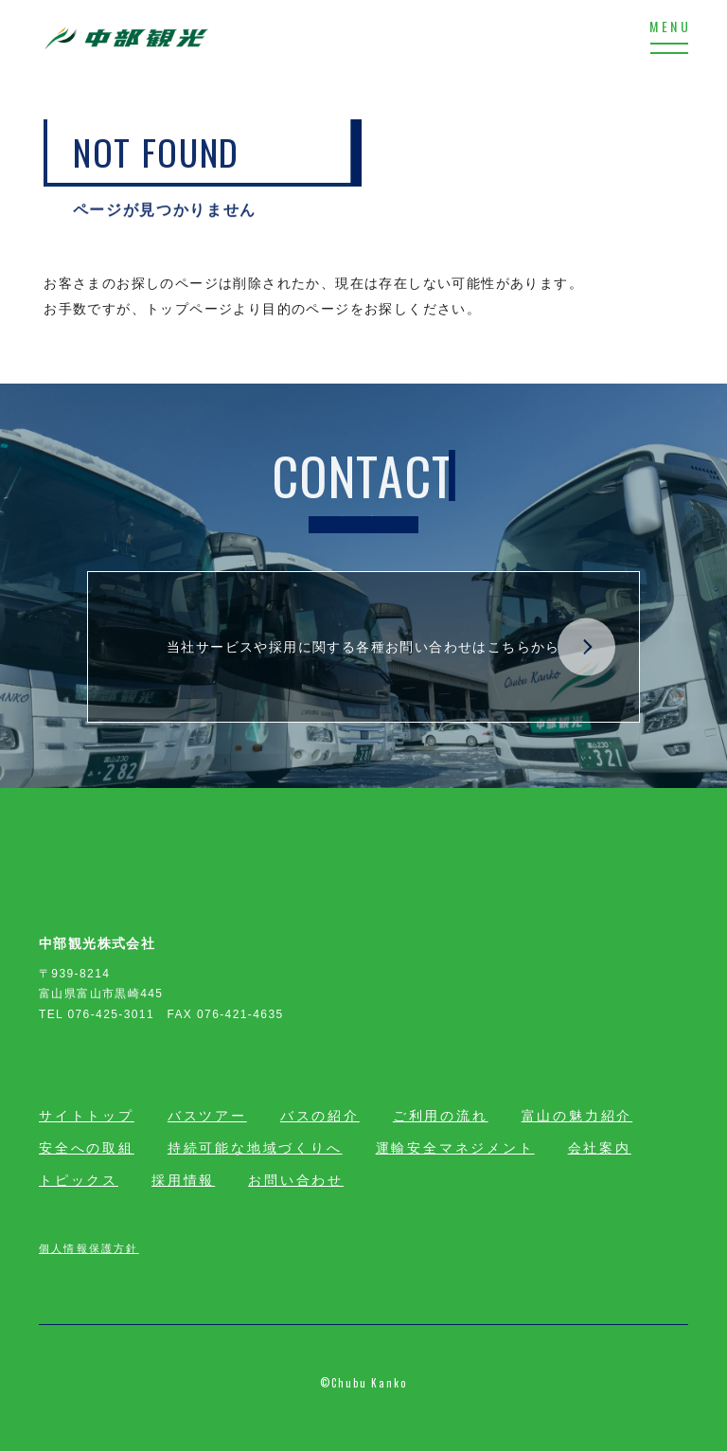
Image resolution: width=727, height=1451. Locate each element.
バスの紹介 (320, 1115)
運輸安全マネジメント (455, 1147)
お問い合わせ (296, 1180)
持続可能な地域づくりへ (255, 1147)
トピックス (78, 1180)
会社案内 (599, 1147)
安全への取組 (86, 1147)
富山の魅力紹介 (577, 1115)
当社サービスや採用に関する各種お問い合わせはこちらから (391, 647)
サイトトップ (86, 1115)
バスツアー (207, 1115)
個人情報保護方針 (89, 1247)
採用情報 (183, 1180)
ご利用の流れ (440, 1115)
